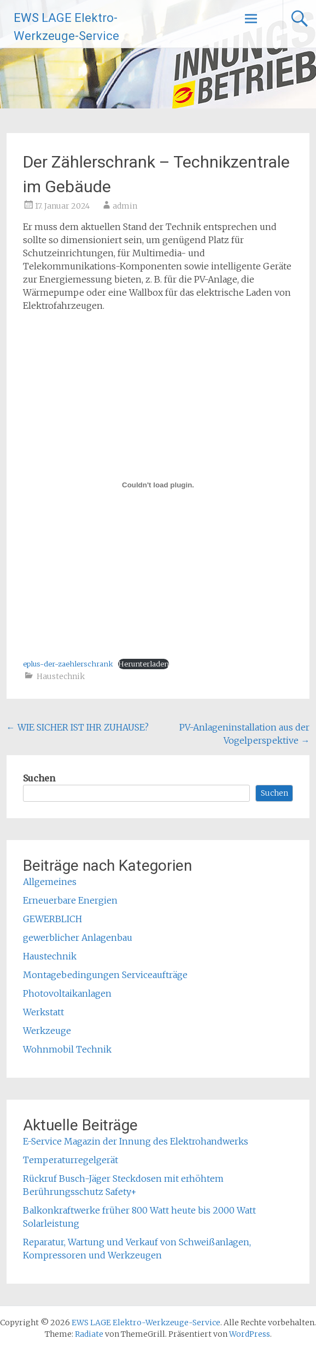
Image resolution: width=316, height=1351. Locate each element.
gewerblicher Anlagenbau (77, 937)
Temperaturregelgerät (70, 1159)
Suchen (39, 778)
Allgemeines (50, 881)
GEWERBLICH (52, 918)
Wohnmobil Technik (67, 1049)
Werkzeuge (47, 1030)
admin (125, 206)
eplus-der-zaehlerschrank (68, 663)
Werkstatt (43, 1012)
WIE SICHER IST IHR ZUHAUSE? (78, 727)
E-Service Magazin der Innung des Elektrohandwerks (135, 1141)
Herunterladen (143, 663)
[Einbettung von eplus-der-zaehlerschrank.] (158, 484)
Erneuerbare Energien (70, 900)
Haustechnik (61, 676)
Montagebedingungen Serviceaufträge (105, 974)
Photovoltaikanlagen (67, 993)
